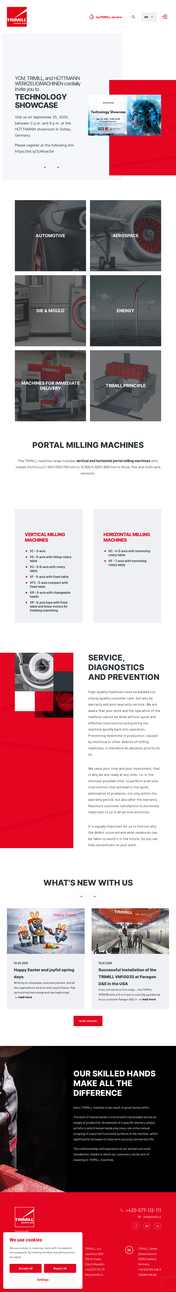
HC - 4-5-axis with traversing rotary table (129, 553)
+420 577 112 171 (94, 1269)
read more (23, 997)
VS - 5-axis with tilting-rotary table (50, 559)
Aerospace (125, 235)
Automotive (50, 235)
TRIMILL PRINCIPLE (125, 385)
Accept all (26, 1268)
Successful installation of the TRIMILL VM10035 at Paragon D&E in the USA (127, 977)
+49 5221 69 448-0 (149, 1269)
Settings (43, 1279)
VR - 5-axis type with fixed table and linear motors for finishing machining (49, 606)
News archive (88, 1021)
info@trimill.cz (94, 1274)
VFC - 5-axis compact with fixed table (49, 584)
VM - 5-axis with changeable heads (50, 594)
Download (22, 1231)
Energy (125, 310)
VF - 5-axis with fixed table (49, 576)
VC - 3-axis (37, 551)
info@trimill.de (147, 1274)
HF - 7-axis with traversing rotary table (127, 563)
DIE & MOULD (50, 310)
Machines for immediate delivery (50, 385)
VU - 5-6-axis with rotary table (47, 569)
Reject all (60, 1268)
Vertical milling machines (45, 537)
